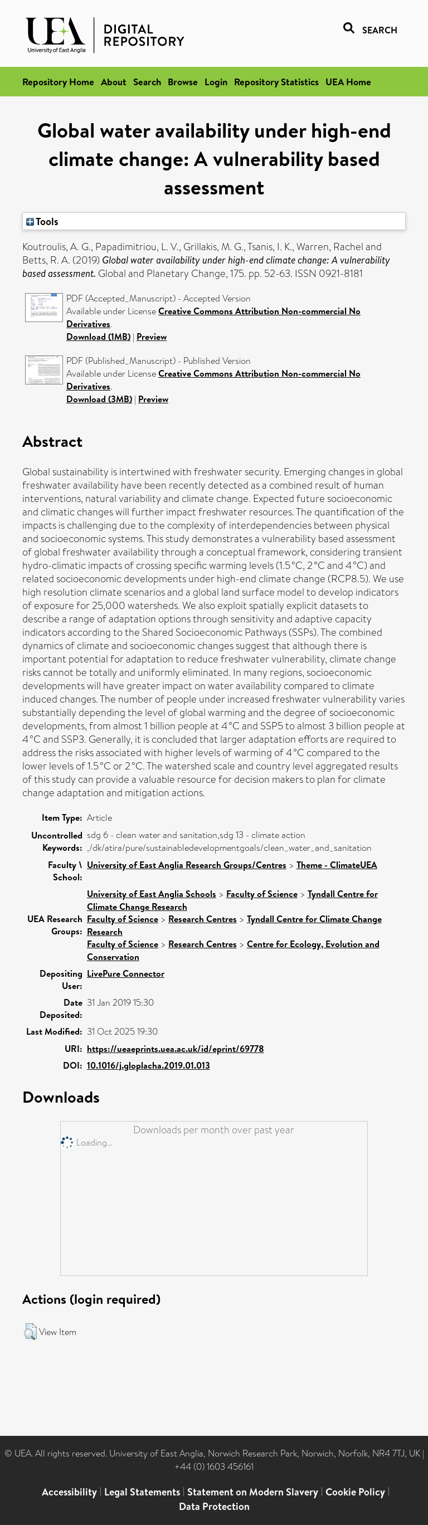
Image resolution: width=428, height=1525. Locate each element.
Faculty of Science (262, 894)
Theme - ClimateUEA (336, 865)
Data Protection (214, 1506)
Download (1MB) (98, 336)
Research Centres (202, 919)
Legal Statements (142, 1492)
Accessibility (69, 1492)
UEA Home (348, 81)
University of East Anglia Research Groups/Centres (186, 865)
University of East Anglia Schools (151, 894)
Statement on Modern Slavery (252, 1492)
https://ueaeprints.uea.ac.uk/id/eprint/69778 (175, 1048)
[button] (30, 1331)
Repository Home (58, 81)
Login (216, 81)
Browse (183, 81)
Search (147, 81)
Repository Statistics (276, 81)
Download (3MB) (99, 399)
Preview (152, 336)
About (114, 81)
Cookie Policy (355, 1492)
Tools (42, 221)
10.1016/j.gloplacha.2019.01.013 (148, 1065)
